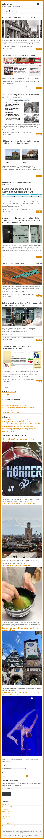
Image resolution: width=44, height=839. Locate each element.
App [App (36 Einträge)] (9, 420)
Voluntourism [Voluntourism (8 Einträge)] (34, 429)
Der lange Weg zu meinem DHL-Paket (10, 412)
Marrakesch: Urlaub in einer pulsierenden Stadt (18, 503)
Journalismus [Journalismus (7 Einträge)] (20, 424)
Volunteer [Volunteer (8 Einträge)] (21, 429)
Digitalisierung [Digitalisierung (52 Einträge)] (8, 423)
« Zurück (6, 387)
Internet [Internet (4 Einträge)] (15, 424)
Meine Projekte (16, 834)
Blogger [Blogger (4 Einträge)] (23, 420)
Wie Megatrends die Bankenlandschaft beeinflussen (22, 263)
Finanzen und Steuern (7, 809)
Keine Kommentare (8, 48)
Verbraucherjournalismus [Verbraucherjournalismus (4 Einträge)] (6, 429)
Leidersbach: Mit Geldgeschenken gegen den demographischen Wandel (19, 347)
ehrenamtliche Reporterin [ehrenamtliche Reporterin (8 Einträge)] (28, 423)
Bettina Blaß (7, 4)
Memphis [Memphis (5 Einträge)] (35, 424)
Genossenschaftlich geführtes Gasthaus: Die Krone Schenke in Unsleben (18, 410)
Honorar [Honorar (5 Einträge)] (4, 424)
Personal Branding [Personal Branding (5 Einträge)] (24, 426)
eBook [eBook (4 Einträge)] (16, 423)
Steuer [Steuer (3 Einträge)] (20, 428)
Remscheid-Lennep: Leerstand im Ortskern (18, 17)
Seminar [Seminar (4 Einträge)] (37, 426)
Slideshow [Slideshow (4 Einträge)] (4, 428)
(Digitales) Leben (26, 294)
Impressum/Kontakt (36, 835)
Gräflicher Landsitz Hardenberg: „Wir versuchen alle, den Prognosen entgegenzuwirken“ (22, 304)
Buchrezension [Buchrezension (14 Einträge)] (31, 420)
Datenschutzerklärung (21, 836)
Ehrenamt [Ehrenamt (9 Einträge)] (19, 423)
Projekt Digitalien (6, 816)
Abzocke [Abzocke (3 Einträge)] (3, 420)
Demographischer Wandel (26, 46)
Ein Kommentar (7, 211)
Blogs (16, 835)
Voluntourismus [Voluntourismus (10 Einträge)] (6, 431)
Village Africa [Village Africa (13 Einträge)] (15, 429)
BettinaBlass (6, 46)
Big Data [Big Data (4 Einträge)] (12, 420)
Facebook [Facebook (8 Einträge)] (37, 423)
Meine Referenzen (11, 835)
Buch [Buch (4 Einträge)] (26, 420)
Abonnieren (6, 794)
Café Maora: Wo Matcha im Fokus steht (16, 566)
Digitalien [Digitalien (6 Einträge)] (32, 421)
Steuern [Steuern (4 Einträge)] (22, 428)
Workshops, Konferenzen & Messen (10, 825)
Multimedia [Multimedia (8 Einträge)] (17, 426)
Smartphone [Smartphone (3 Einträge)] (8, 428)
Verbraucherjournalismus (8, 823)
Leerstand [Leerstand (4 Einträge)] (31, 424)
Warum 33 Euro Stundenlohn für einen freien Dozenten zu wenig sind (18, 407)
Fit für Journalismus (21, 835)
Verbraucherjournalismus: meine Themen (27, 834)
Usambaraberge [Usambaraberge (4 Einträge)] (33, 428)
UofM (3, 821)
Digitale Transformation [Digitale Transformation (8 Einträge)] (24, 421)
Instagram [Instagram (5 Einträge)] (12, 424)
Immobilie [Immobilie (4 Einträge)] (7, 424)
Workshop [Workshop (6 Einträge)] (13, 431)
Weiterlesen (38, 48)
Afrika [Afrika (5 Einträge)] (6, 420)
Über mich (5, 834)
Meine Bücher (10, 834)
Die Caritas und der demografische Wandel (18, 55)
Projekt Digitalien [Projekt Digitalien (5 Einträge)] (31, 426)
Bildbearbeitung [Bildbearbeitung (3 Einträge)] (17, 420)
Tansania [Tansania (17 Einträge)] (27, 428)
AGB (26, 836)
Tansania (4, 818)
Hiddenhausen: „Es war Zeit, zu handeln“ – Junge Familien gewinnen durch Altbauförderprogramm (20, 142)
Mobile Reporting (6, 813)
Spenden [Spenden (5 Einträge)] (17, 428)
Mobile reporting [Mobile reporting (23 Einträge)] (8, 426)
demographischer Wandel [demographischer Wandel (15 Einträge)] (10, 421)
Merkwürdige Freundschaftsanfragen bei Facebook (14, 405)
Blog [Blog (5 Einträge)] (21, 420)
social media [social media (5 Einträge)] (12, 428)
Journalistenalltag (6, 811)
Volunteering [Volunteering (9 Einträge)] (27, 429)
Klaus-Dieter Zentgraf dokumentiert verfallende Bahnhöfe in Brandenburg (20, 96)
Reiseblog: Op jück (29, 835)
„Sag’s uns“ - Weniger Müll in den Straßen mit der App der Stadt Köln (18, 402)
